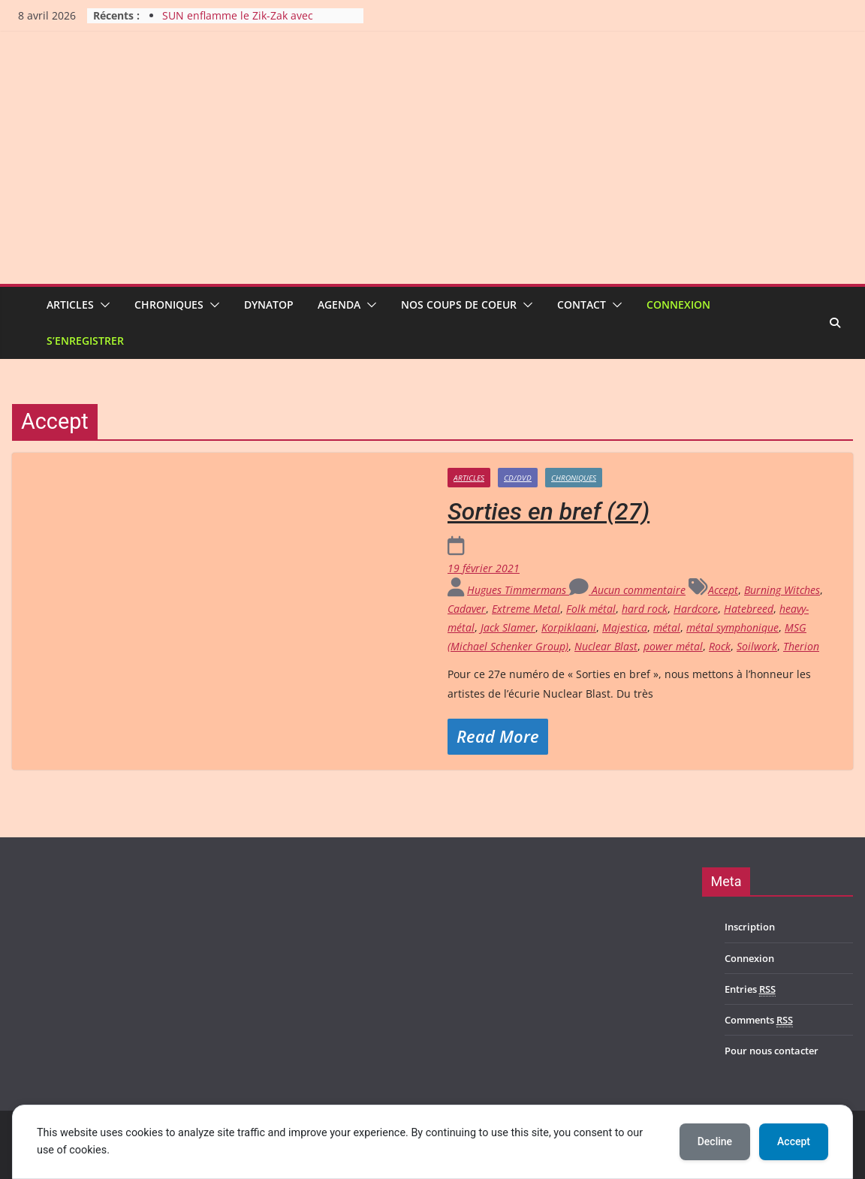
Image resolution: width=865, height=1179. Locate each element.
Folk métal (591, 609)
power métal (673, 646)
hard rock (645, 609)
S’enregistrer (85, 340)
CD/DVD (518, 477)
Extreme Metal (526, 609)
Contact (581, 304)
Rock (720, 646)
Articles (70, 304)
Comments (759, 1020)
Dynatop (269, 304)
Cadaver (467, 609)
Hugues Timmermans (518, 590)
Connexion (678, 304)
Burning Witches (782, 590)
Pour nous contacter (771, 1050)
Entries (750, 989)
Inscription (750, 926)
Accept (723, 590)
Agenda (339, 304)
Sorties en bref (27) (549, 511)
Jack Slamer (508, 627)
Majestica (624, 627)
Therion (801, 646)
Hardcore (696, 609)
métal (666, 627)
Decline (715, 1141)
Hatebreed (748, 609)
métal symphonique (732, 627)
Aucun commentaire (627, 590)
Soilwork (757, 646)
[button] (102, 304)
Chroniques (168, 304)
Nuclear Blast (605, 646)
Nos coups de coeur (459, 304)
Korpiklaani (568, 627)
